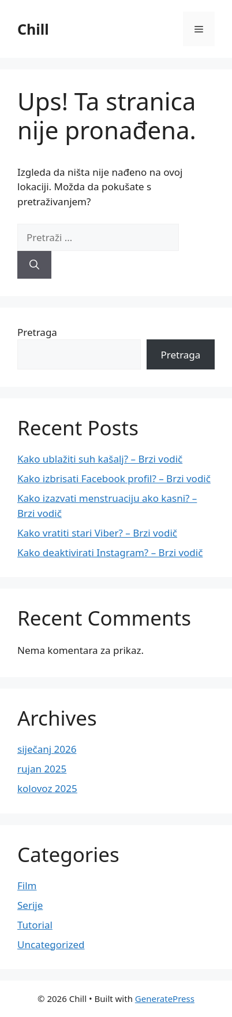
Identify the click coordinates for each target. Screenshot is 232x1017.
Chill (33, 29)
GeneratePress (164, 998)
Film (27, 885)
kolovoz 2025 (47, 788)
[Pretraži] (34, 265)
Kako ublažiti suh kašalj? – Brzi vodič (99, 458)
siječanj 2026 (46, 749)
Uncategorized (51, 944)
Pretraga (37, 332)
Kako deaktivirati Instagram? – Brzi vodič (110, 552)
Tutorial (35, 924)
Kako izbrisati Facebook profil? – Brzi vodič (114, 478)
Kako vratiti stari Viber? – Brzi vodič (97, 532)
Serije (30, 905)
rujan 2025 (41, 768)
